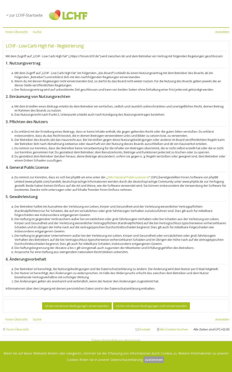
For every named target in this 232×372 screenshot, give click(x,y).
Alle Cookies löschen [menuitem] (174, 329)
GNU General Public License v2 (128, 177)
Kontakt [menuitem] (145, 329)
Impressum (132, 340)
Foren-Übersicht (18, 329)
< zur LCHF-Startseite (24, 15)
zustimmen (154, 359)
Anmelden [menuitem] (222, 32)
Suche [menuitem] (37, 32)
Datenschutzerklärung (107, 340)
